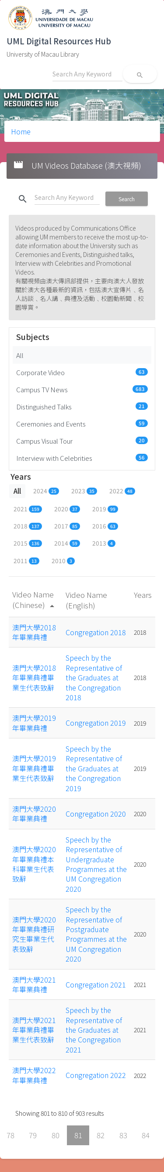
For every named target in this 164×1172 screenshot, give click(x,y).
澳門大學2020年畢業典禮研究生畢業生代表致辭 (34, 934)
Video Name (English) (86, 600)
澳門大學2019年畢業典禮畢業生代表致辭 (34, 768)
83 (123, 1135)
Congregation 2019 (96, 722)
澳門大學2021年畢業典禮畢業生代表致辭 (34, 1030)
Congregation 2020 (96, 813)
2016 (105, 525)
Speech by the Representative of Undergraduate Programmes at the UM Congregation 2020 (96, 864)
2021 (28, 508)
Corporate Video (82, 372)
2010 (63, 560)
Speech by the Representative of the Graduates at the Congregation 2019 (94, 768)
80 (55, 1135)
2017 (67, 525)
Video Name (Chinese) (34, 599)
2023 (84, 490)
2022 (122, 490)
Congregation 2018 (96, 632)
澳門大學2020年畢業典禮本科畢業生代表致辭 (34, 864)
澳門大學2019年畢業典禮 (34, 723)
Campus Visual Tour (82, 440)
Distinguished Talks (82, 406)
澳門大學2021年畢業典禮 (34, 984)
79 (33, 1135)
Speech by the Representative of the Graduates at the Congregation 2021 (94, 1030)
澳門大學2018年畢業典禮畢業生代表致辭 (34, 677)
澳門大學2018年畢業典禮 (34, 632)
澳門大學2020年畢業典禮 (34, 813)
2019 (105, 508)
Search (127, 199)
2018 (28, 525)
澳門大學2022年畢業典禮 (34, 1075)
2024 (46, 490)
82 (101, 1135)
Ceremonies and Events (82, 423)
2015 (28, 543)
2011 (26, 560)
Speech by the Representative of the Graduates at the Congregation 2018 (94, 677)
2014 (67, 543)
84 (146, 1135)
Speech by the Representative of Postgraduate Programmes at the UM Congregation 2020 (96, 934)
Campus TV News (82, 389)
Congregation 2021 (96, 984)
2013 (103, 543)
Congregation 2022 (96, 1075)
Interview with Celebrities (82, 458)
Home (21, 131)
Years (143, 594)
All (20, 355)
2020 (67, 508)
